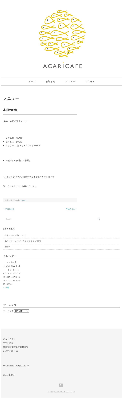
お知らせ (50, 81)
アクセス (90, 81)
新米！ (8, 247)
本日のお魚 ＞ (71, 209)
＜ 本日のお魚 (8, 209)
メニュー (70, 81)
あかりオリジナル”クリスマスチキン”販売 (23, 241)
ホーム (31, 81)
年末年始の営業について (15, 235)
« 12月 (6, 287)
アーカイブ (8, 311)
